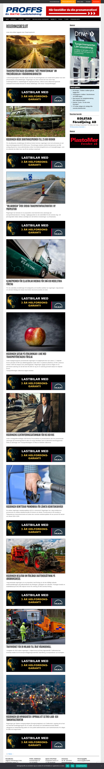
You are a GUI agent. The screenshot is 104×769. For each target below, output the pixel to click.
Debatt (28, 19)
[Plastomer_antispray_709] (84, 141)
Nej (73, 766)
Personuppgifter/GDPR (83, 760)
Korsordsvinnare (55, 1)
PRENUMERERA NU (68, 1)
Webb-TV (53, 19)
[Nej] (101, 766)
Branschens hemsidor (40, 19)
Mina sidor (80, 1)
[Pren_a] (72, 11)
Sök (66, 19)
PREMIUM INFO (75, 19)
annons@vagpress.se (67, 762)
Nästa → (11, 754)
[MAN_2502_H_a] (35, 95)
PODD (60, 19)
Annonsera (96, 1)
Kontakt (88, 1)
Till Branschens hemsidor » (78, 127)
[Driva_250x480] (84, 56)
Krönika (13, 19)
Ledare (20, 19)
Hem (7, 19)
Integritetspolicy (81, 766)
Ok (67, 766)
